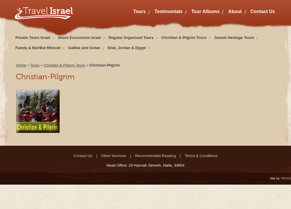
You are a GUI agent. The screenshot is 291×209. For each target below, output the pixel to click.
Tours (139, 11)
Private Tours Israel (32, 37)
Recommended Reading (155, 156)
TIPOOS (286, 178)
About (235, 11)
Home (21, 65)
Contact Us (263, 11)
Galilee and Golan (84, 48)
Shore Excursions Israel (79, 37)
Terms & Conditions (201, 156)
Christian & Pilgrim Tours (184, 37)
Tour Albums (205, 11)
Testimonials (169, 11)
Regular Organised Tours (131, 37)
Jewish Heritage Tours (234, 37)
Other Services (113, 156)
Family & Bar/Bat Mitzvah (38, 48)
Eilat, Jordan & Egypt (127, 48)
